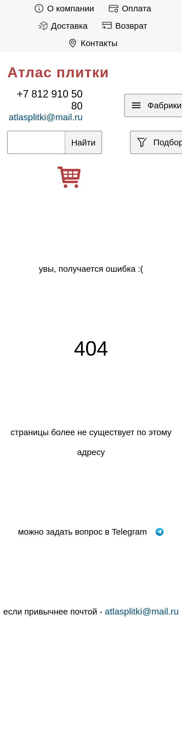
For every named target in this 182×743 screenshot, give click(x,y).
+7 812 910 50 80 (49, 100)
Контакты (91, 43)
